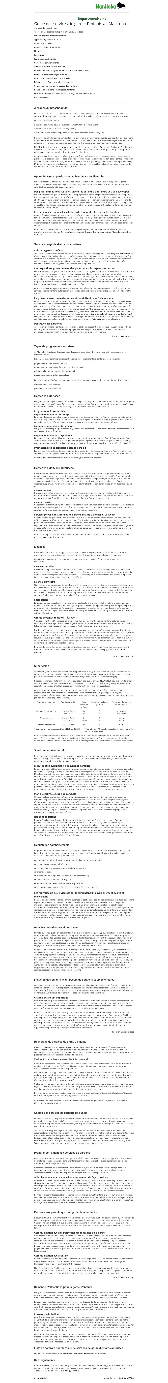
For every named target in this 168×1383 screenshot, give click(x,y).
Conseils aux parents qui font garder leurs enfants (55, 86)
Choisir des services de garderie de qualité (52, 78)
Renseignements (41, 97)
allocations (115, 319)
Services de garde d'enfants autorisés (50, 35)
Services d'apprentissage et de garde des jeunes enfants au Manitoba (90, 232)
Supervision (39, 55)
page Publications (115, 291)
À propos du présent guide (45, 28)
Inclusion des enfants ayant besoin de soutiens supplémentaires (62, 70)
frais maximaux (98, 319)
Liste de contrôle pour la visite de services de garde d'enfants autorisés (64, 93)
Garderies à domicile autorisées (47, 47)
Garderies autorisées (43, 43)
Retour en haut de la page (122, 336)
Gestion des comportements (46, 62)
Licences (37, 51)
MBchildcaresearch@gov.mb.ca (47, 1103)
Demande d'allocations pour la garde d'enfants (54, 89)
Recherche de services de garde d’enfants (64, 1047)
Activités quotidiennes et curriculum (49, 66)
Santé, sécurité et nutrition (45, 59)
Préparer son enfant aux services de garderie (53, 82)
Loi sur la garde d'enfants (117, 253)
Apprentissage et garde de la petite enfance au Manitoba (58, 31)
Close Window (40, 1378)
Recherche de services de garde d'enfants (52, 74)
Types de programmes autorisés (48, 39)
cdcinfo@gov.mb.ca (70, 1370)
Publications (75, 970)
